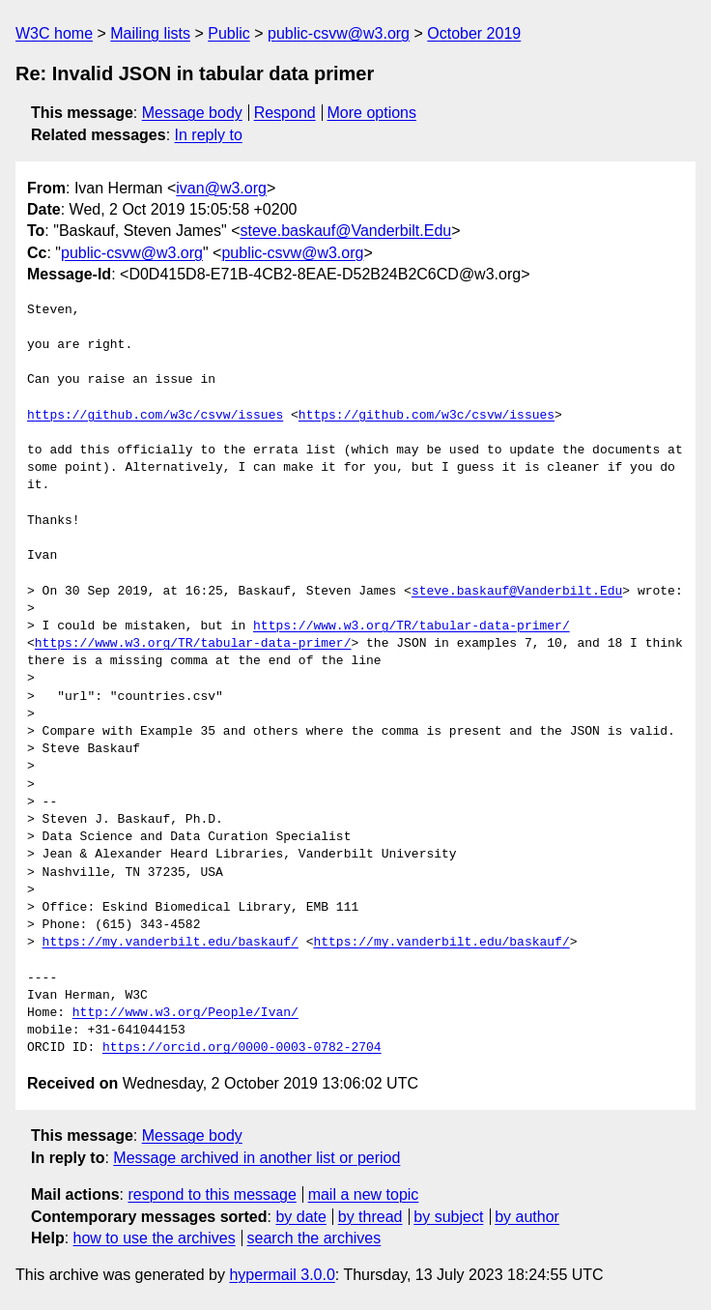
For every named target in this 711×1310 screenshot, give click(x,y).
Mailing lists (150, 33)
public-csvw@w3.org (339, 33)
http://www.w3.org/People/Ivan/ (185, 1013)
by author (527, 1216)
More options (372, 112)
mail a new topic (363, 1194)
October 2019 (474, 33)
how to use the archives (154, 1238)
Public (229, 33)
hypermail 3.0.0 (281, 1274)
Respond (285, 112)
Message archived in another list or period (256, 1158)
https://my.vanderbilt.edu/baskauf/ (171, 942)
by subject (448, 1216)
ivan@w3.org (221, 188)
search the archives (314, 1238)
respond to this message (212, 1194)
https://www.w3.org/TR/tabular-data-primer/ (411, 626)
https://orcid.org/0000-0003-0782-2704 (242, 1048)
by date (300, 1216)
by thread (370, 1216)
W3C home (54, 33)
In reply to (208, 135)
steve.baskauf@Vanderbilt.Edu (345, 230)
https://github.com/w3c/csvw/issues (155, 415)
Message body (192, 112)
